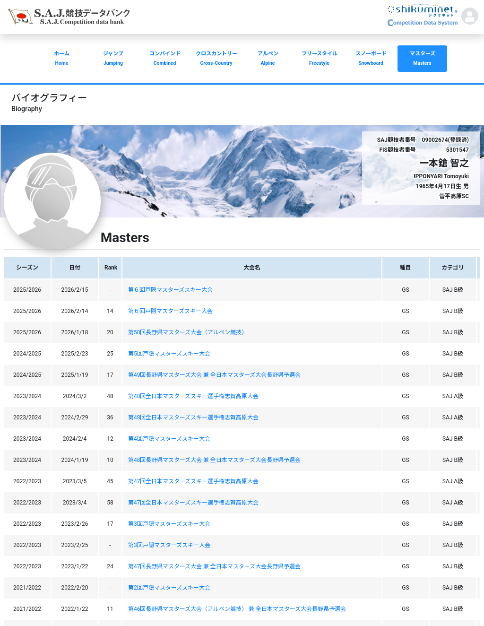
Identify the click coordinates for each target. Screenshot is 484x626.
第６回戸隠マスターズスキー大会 (170, 290)
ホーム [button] (62, 59)
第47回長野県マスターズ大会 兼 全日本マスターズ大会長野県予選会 (214, 566)
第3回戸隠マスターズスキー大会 (169, 524)
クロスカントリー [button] (216, 59)
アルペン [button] (268, 59)
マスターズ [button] (422, 59)
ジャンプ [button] (113, 59)
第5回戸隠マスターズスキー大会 (169, 353)
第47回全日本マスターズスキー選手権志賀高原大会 (193, 481)
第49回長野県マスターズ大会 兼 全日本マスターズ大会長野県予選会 (214, 375)
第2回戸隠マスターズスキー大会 (169, 587)
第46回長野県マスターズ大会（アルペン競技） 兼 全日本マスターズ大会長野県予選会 (237, 609)
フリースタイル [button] (319, 59)
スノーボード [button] (371, 59)
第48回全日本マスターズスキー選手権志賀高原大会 (193, 396)
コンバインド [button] (165, 59)
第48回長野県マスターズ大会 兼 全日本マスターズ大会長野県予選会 (214, 460)
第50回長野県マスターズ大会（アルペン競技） (188, 332)
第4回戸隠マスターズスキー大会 (169, 438)
